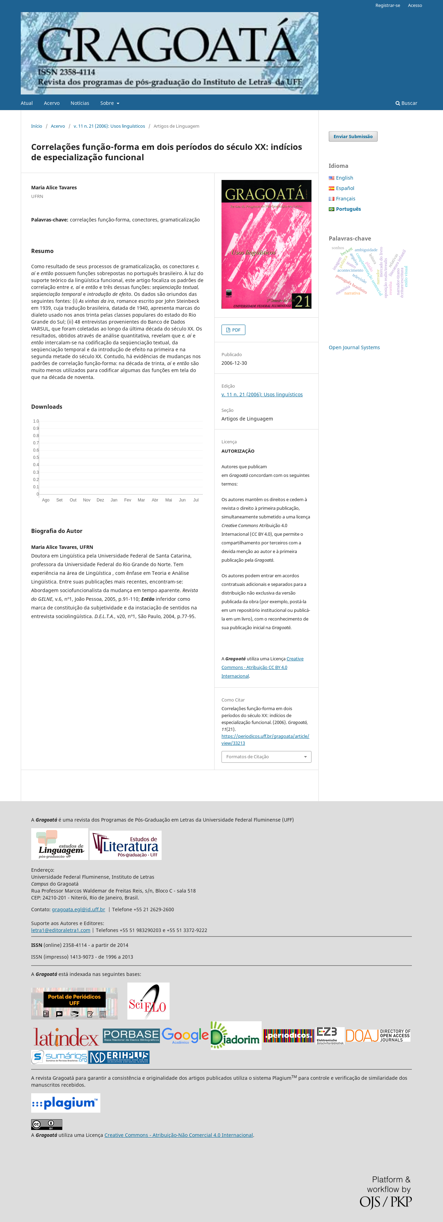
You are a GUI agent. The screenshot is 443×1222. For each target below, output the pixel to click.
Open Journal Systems (354, 347)
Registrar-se (388, 5)
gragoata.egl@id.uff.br (78, 909)
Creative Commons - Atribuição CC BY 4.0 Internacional (263, 667)
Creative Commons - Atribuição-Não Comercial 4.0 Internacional (179, 1135)
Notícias (80, 103)
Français (345, 198)
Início (36, 126)
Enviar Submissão (353, 136)
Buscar (406, 103)
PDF (236, 330)
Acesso (415, 5)
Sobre (107, 103)
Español (345, 188)
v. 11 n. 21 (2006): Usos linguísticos (109, 126)
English (344, 177)
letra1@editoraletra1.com (60, 930)
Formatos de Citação (247, 756)
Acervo (52, 103)
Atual (27, 103)
